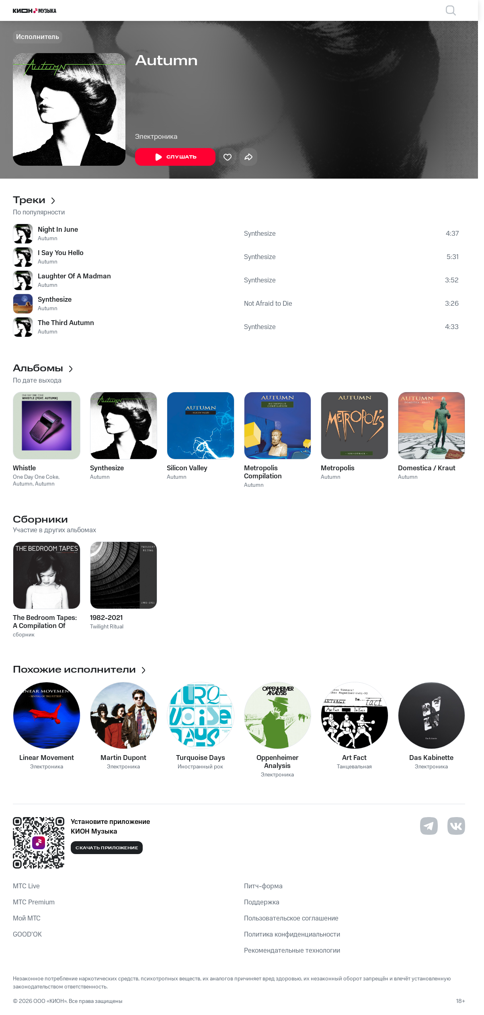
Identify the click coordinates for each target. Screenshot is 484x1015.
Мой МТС (27, 918)
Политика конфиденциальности (292, 934)
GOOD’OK (27, 934)
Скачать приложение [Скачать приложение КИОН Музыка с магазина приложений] (107, 848)
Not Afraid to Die (268, 304)
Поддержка (261, 902)
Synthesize (260, 234)
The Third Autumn (66, 323)
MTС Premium (34, 902)
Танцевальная (354, 767)
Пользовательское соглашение (291, 918)
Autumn (47, 239)
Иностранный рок (200, 767)
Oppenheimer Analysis (277, 762)
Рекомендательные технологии (292, 950)
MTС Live (26, 886)
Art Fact (354, 758)
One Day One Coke (35, 477)
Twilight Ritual (106, 627)
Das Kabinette (431, 758)
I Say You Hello (61, 253)
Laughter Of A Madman (74, 276)
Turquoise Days (200, 758)
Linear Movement (46, 758)
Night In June (58, 230)
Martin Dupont (123, 758)
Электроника (156, 137)
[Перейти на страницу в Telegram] (429, 826)
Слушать (175, 157)
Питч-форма (263, 886)
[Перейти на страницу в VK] (456, 826)
